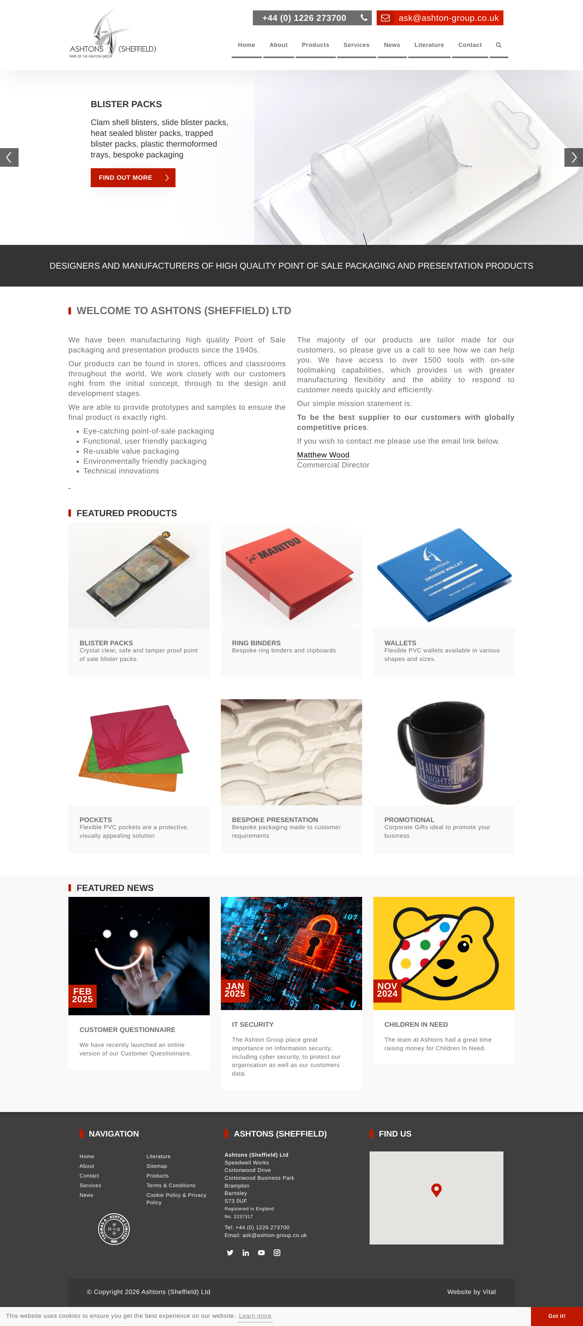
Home (246, 45)
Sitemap (156, 1166)
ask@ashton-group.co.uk (274, 1236)
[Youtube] (261, 1252)
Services (357, 45)
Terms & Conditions (171, 1185)
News (392, 45)
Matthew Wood (323, 455)
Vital (489, 1291)
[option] (291, 186)
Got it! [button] (557, 1316)
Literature (429, 45)
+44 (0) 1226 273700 (262, 1228)
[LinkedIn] (245, 1252)
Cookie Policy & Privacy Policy (176, 1198)
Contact (470, 45)
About (279, 45)
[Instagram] (277, 1252)
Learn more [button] (255, 1316)
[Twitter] (230, 1252)
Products (315, 45)
